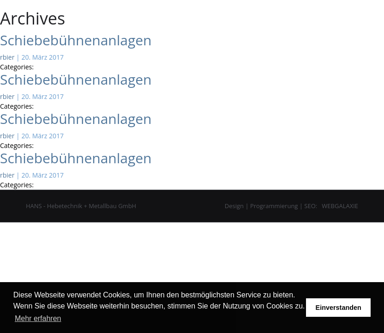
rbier (7, 57)
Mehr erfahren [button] (38, 318)
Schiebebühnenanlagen (75, 40)
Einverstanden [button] (338, 307)
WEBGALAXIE (340, 206)
